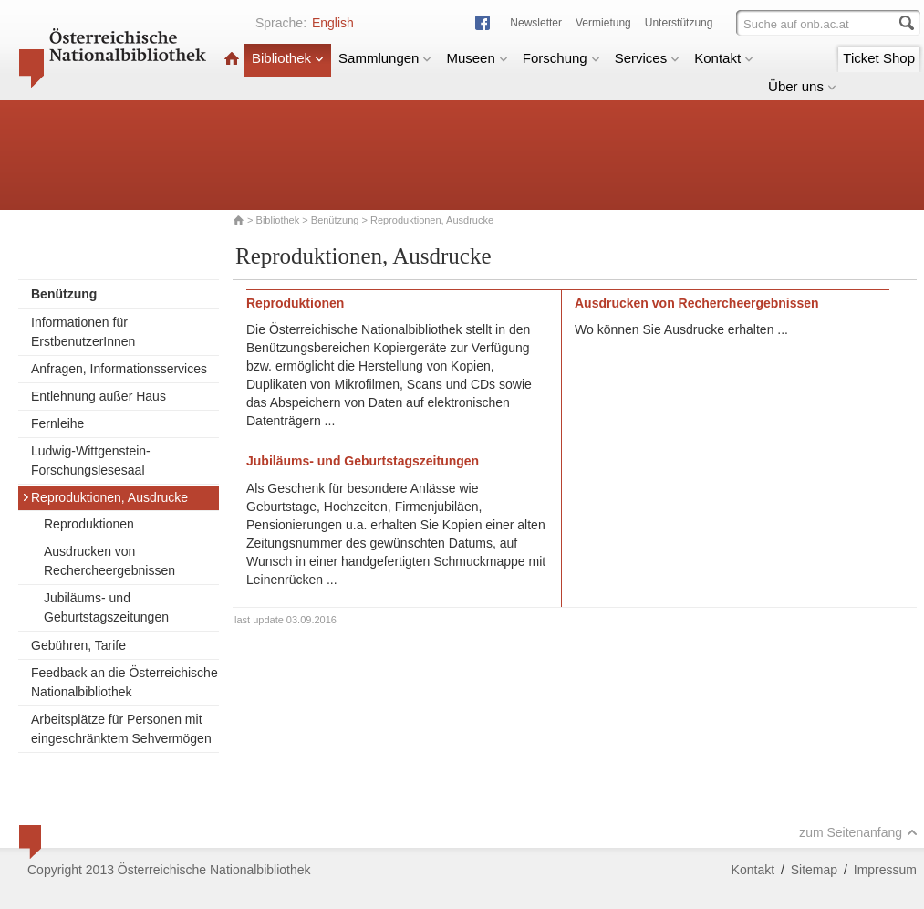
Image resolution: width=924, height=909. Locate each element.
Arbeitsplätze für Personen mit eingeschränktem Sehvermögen (121, 729)
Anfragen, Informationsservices (119, 368)
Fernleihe (57, 423)
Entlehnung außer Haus (98, 396)
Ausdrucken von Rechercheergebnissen (109, 561)
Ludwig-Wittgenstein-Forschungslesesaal (91, 460)
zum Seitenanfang (858, 832)
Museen (476, 58)
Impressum (885, 869)
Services (647, 58)
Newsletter (536, 22)
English (333, 23)
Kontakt (723, 58)
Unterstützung (679, 22)
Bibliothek (288, 58)
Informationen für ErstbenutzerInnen (83, 332)
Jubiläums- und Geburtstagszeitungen (106, 607)
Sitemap (814, 869)
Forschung (561, 58)
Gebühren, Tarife (78, 645)
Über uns (802, 86)
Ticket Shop (879, 58)
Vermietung (603, 22)
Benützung (335, 219)
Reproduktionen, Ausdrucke (105, 497)
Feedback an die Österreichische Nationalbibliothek (124, 682)
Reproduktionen (89, 524)
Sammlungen (384, 58)
